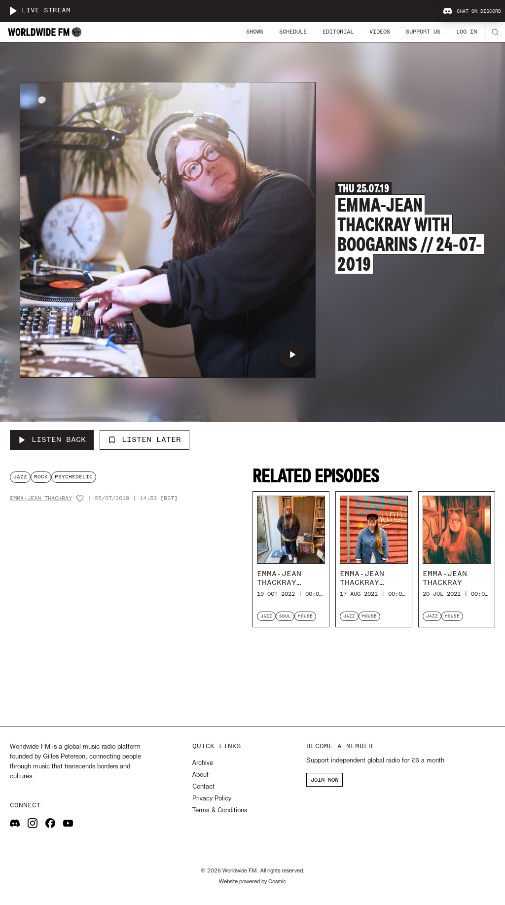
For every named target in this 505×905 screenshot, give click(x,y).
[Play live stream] (13, 11)
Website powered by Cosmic (252, 881)
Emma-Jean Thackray (41, 498)
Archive (202, 763)
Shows (254, 31)
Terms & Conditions (219, 810)
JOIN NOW (324, 779)
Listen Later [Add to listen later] (144, 439)
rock (41, 476)
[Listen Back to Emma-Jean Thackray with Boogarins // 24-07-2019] (52, 440)
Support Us (423, 31)
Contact (203, 787)
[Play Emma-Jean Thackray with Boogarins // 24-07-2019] (292, 354)
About (200, 775)
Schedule (293, 31)
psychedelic (74, 476)
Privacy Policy (211, 798)
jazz (20, 476)
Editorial (338, 31)
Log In (466, 31)
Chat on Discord (472, 11)
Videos (379, 31)
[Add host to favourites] (80, 499)
